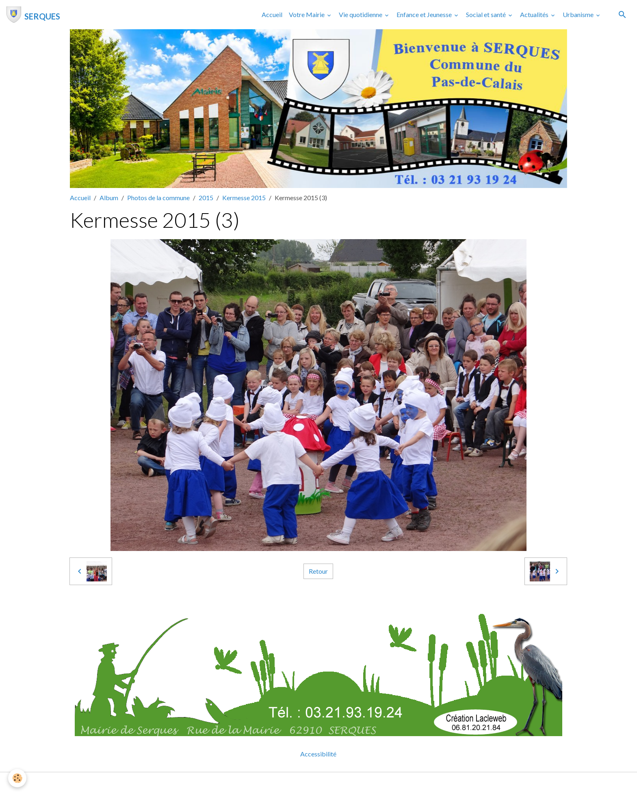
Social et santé (486, 14)
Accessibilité (318, 754)
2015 (206, 197)
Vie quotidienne (361, 14)
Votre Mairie (307, 14)
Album (109, 197)
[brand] (33, 14)
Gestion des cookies (346, 783)
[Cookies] (17, 778)
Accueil (272, 14)
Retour (318, 571)
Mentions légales (286, 783)
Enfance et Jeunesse (424, 14)
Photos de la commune (158, 197)
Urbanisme (579, 14)
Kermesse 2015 (244, 197)
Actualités (535, 14)
